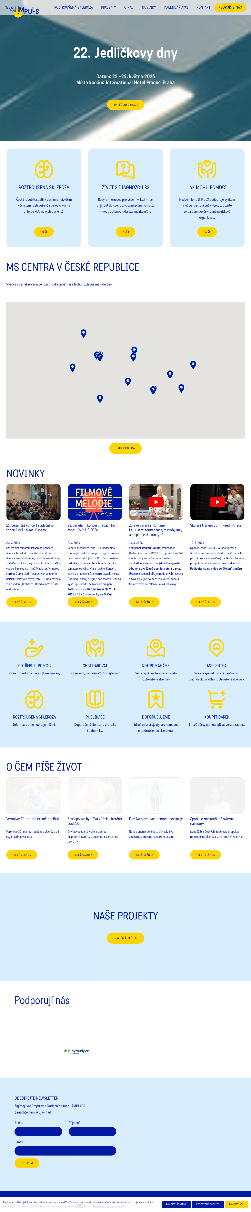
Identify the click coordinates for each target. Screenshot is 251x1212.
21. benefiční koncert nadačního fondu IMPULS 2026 (91, 528)
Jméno (19, 1123)
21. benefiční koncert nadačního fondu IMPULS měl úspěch (30, 528)
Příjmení (74, 1123)
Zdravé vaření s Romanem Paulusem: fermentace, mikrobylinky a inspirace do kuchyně (155, 530)
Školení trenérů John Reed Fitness (215, 525)
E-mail (20, 1142)
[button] (193, 365)
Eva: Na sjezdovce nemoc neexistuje (156, 819)
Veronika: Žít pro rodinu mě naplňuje (33, 819)
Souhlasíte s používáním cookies (108, 1206)
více (81, 1205)
